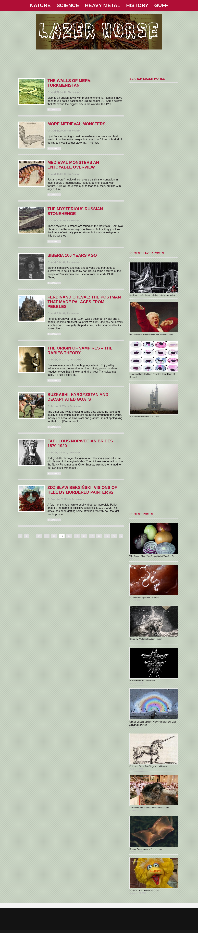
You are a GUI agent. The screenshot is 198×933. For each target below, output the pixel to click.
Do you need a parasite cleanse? (144, 597)
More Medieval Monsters (76, 124)
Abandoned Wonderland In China (144, 416)
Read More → (54, 110)
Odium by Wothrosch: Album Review (145, 639)
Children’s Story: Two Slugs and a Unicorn (148, 766)
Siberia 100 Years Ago (72, 255)
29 (106, 536)
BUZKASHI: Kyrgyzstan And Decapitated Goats (77, 397)
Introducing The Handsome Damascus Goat (149, 808)
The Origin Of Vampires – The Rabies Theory (80, 350)
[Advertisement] (99, 64)
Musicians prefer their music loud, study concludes (152, 295)
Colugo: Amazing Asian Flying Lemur (146, 849)
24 (69, 536)
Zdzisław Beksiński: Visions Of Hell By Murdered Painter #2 (82, 489)
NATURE (40, 5)
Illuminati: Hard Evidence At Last (144, 890)
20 (39, 536)
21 (46, 536)
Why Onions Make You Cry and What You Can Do (151, 556)
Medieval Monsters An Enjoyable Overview (73, 164)
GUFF (161, 5)
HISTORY (137, 5)
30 (114, 536)
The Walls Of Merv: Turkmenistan (69, 83)
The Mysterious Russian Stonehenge (75, 211)
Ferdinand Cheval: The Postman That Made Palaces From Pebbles (84, 302)
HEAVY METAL (102, 5)
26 (84, 536)
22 (54, 536)
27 (91, 536)
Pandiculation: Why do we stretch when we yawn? (151, 335)
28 (99, 536)
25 (76, 536)
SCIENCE (68, 5)
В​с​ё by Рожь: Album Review (142, 680)
